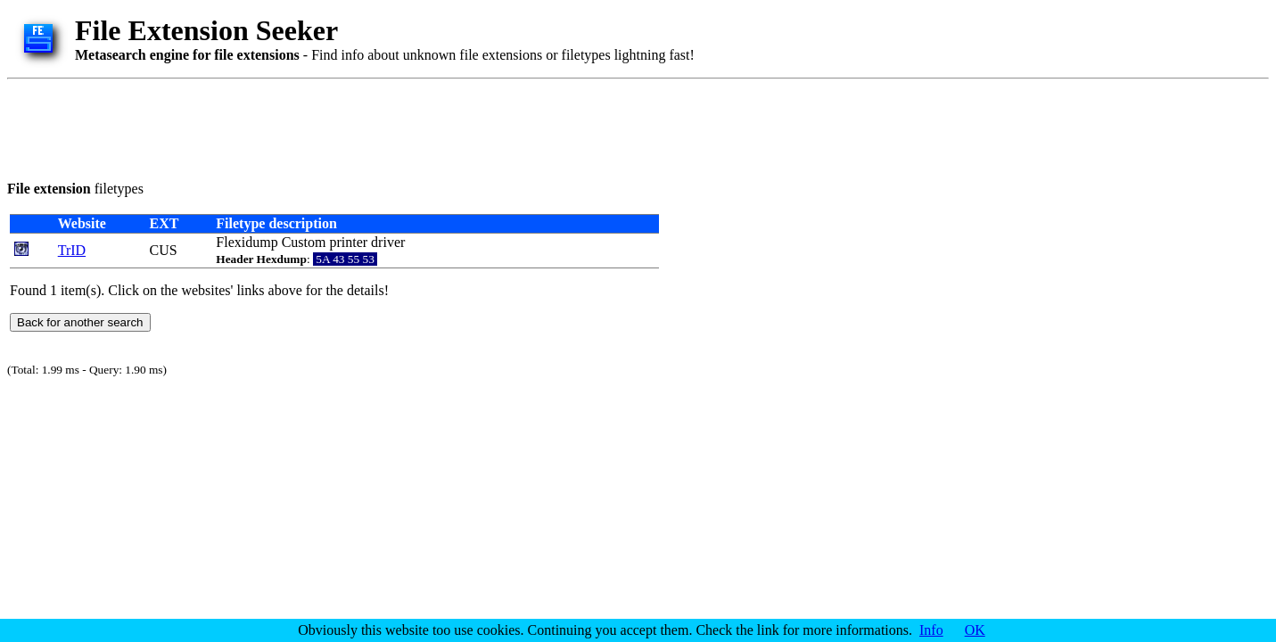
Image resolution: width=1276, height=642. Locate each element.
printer (348, 242)
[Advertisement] (331, 126)
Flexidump (246, 242)
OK (975, 630)
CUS (163, 250)
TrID (72, 250)
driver (388, 242)
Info (931, 630)
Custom (304, 242)
